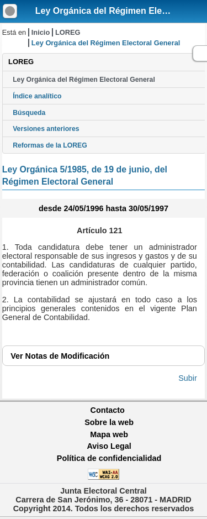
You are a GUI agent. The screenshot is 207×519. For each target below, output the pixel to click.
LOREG (68, 32)
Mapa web (109, 434)
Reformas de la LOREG (50, 145)
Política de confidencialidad (109, 458)
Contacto (108, 410)
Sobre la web (109, 422)
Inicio (40, 32)
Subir (187, 378)
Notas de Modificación (59, 356)
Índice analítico (37, 96)
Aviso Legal (109, 446)
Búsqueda (29, 113)
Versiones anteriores (46, 129)
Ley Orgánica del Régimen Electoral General (84, 79)
